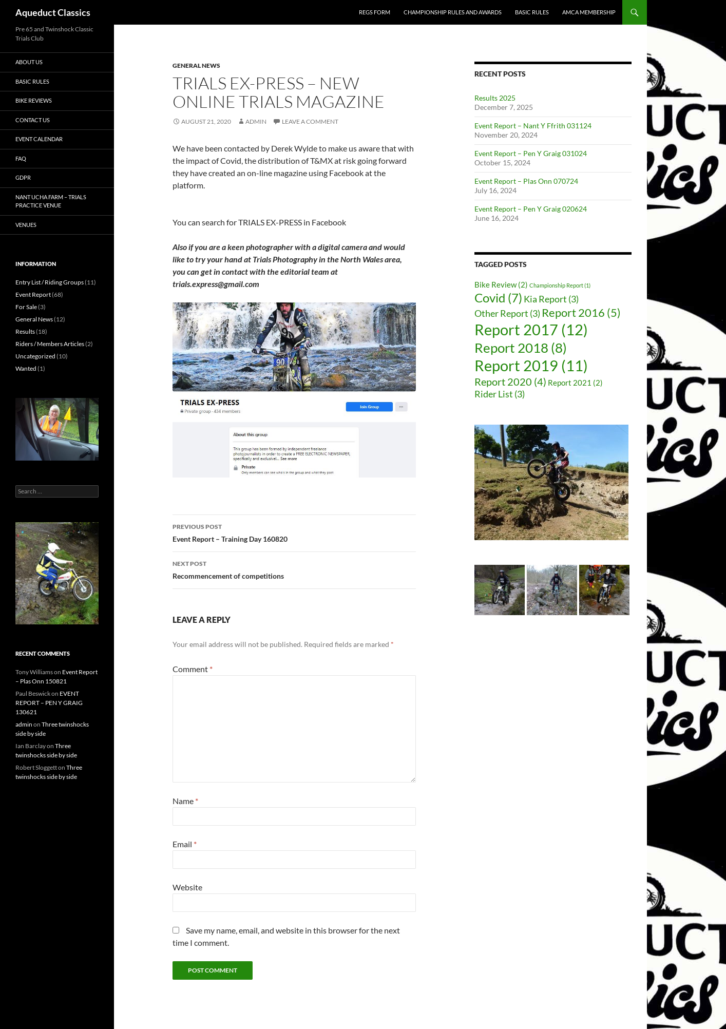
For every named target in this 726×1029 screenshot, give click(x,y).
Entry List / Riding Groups (49, 282)
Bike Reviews (33, 100)
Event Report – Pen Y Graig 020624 (530, 208)
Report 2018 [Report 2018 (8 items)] (520, 347)
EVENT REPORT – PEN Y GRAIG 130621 (49, 703)
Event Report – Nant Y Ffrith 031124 (532, 125)
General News (196, 65)
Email (185, 844)
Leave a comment (310, 121)
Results (25, 331)
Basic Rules (532, 12)
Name (185, 801)
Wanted (25, 368)
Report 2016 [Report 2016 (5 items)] (581, 312)
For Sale (26, 307)
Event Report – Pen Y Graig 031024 (530, 153)
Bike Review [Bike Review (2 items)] (501, 284)
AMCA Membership (589, 12)
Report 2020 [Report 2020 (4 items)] (510, 381)
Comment (193, 669)
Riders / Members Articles (49, 344)
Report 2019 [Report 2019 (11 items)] (531, 365)
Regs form (374, 12)
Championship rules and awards (453, 12)
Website (187, 887)
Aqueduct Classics (52, 12)
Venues (25, 224)
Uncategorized (35, 356)
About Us (29, 62)
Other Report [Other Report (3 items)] (507, 313)
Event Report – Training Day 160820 (294, 532)
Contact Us (32, 120)
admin (255, 121)
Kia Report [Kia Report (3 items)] (551, 299)
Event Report (33, 294)
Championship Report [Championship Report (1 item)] (559, 285)
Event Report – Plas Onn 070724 (526, 181)
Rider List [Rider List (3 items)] (499, 394)
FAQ (20, 158)
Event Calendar (39, 139)
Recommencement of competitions (294, 569)
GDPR (23, 177)
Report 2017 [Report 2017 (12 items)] (531, 329)
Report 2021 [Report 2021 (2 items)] (575, 382)
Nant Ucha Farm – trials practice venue (50, 201)
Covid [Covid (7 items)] (498, 297)
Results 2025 (494, 97)
